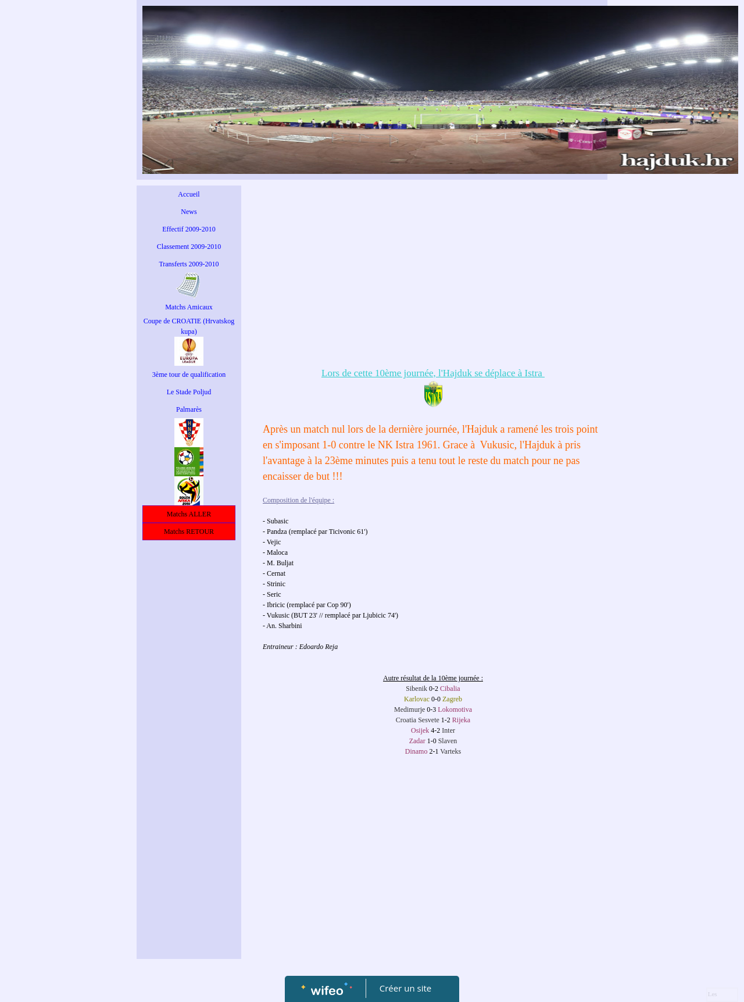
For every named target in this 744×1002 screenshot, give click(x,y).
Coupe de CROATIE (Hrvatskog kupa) (189, 326)
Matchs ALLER (189, 514)
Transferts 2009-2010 (189, 264)
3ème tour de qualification (189, 374)
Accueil (188, 194)
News (188, 212)
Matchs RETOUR (189, 531)
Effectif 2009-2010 (188, 229)
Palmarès (189, 409)
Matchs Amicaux (189, 307)
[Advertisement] (188, 778)
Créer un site (405, 988)
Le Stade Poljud (189, 392)
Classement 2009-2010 (189, 247)
